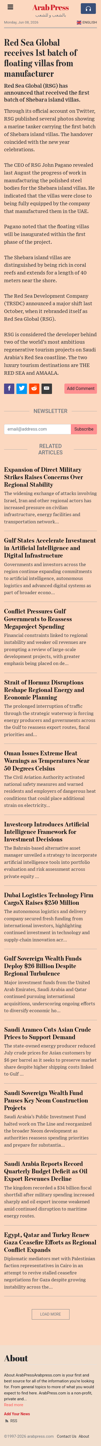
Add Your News (17, 1414)
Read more (13, 1404)
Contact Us (66, 1436)
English (87, 22)
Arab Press (50, 7)
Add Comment (81, 388)
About (84, 1436)
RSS (10, 1421)
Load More (50, 1314)
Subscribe (83, 429)
